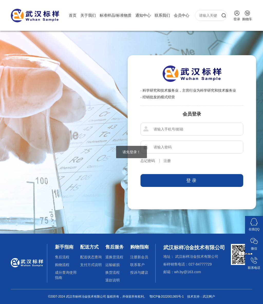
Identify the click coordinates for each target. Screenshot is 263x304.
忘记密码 (147, 161)
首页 (73, 15)
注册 (167, 161)
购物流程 (62, 265)
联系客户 (137, 265)
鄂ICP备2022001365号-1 (166, 296)
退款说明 (112, 280)
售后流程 (62, 257)
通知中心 (143, 15)
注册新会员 (139, 257)
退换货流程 (114, 257)
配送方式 (89, 247)
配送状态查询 (91, 257)
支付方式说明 (91, 265)
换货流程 (112, 272)
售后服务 (114, 247)
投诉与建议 (139, 272)
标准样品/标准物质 (116, 15)
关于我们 (88, 15)
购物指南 (139, 247)
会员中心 (181, 15)
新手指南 (64, 247)
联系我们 (162, 15)
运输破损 (112, 265)
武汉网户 (209, 296)
